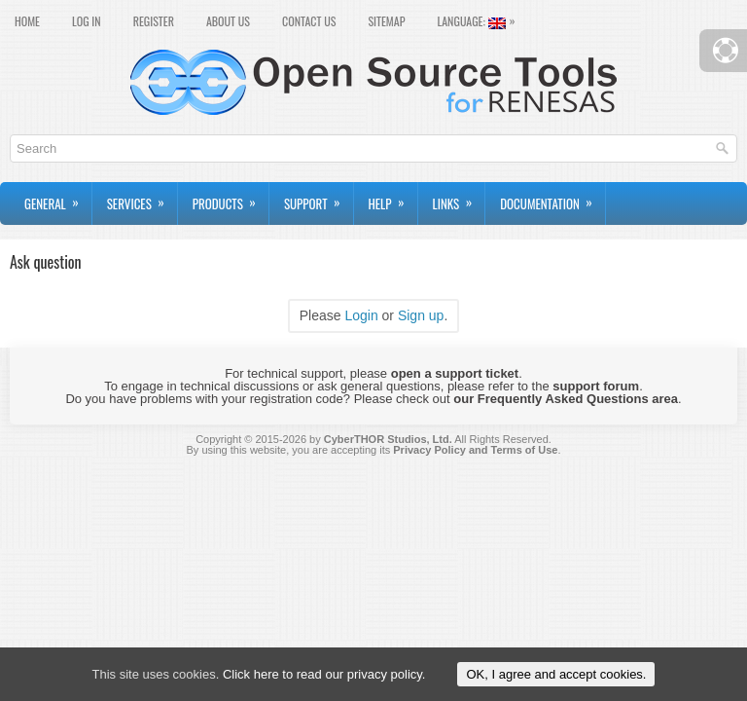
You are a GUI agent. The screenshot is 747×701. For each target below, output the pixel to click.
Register (153, 21)
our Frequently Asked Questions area (565, 398)
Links (459, 197)
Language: (480, 19)
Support (318, 197)
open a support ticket (454, 373)
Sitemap (386, 21)
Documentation (552, 197)
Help (393, 197)
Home (27, 21)
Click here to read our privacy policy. (324, 674)
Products (230, 197)
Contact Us (309, 21)
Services (142, 197)
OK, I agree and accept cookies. (556, 674)
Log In (86, 21)
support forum (595, 386)
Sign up (421, 315)
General (57, 197)
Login (360, 315)
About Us (228, 21)
